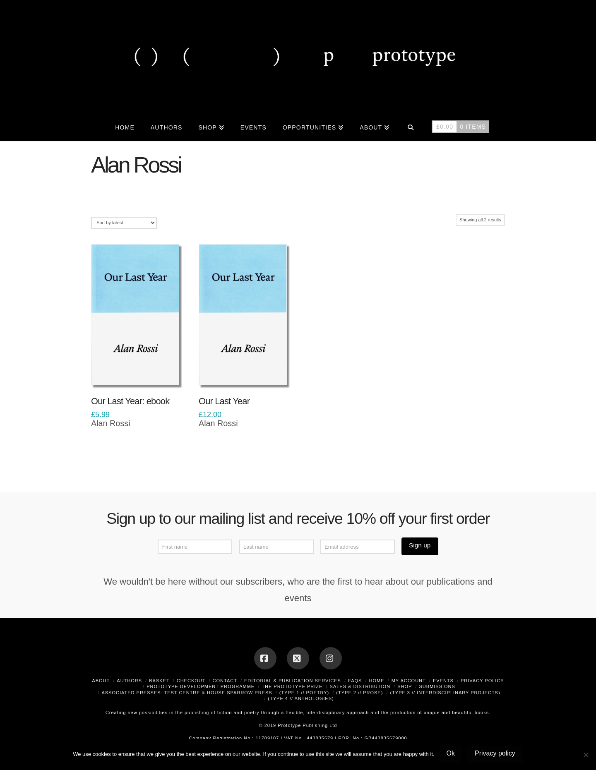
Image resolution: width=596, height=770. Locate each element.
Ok (451, 753)
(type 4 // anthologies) (301, 698)
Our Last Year (224, 401)
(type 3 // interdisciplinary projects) (445, 692)
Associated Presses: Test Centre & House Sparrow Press (186, 692)
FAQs (355, 680)
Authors (129, 680)
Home (377, 680)
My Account (409, 680)
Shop (404, 686)
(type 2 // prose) (359, 692)
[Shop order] (124, 223)
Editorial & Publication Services (292, 680)
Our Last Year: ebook (130, 401)
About (101, 680)
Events (443, 680)
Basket (159, 680)
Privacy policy (495, 753)
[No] (586, 755)
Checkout (191, 680)
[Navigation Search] (410, 126)
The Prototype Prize (292, 686)
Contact (225, 680)
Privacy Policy (482, 680)
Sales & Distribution (360, 686)
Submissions (437, 686)
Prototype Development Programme (201, 686)
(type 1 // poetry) (304, 692)
